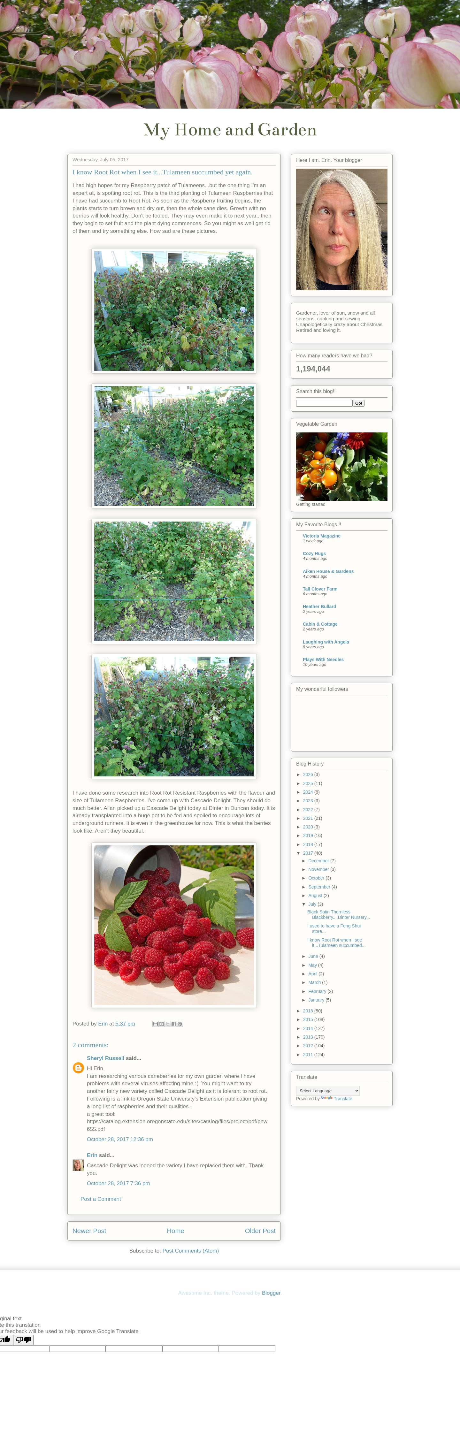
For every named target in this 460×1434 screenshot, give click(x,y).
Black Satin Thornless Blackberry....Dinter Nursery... (338, 914)
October (317, 878)
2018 (308, 844)
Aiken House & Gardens (328, 571)
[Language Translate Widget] (328, 1091)
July (313, 904)
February (317, 991)
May (313, 965)
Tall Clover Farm (320, 588)
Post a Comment (100, 1199)
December (319, 860)
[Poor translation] (23, 1340)
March (315, 982)
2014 (308, 1028)
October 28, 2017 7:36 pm (118, 1183)
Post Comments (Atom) (191, 1251)
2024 (308, 792)
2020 (308, 826)
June (313, 956)
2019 (308, 835)
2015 (308, 1019)
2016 (308, 1010)
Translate (336, 1098)
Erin (92, 1155)
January (317, 1000)
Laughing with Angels (326, 642)
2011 (308, 1054)
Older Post (260, 1230)
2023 (308, 800)
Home (175, 1230)
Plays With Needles (323, 659)
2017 (308, 853)
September (319, 886)
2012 (308, 1045)
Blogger (271, 1293)
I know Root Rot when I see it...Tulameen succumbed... (336, 942)
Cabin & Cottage (320, 624)
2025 (308, 783)
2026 (308, 774)
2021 (308, 818)
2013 (308, 1037)
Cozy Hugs (314, 553)
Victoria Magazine (322, 535)
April (313, 973)
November (319, 869)
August (315, 895)
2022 (308, 809)
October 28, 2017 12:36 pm (120, 1139)
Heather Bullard (319, 606)
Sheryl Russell (105, 1058)
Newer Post (89, 1230)
